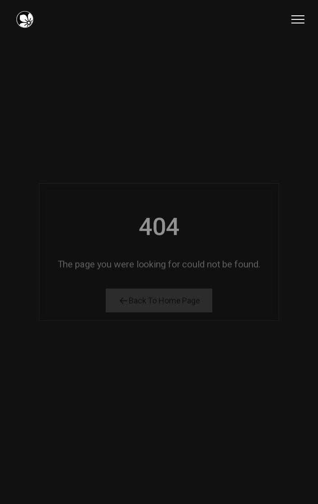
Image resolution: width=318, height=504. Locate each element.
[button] (298, 19)
